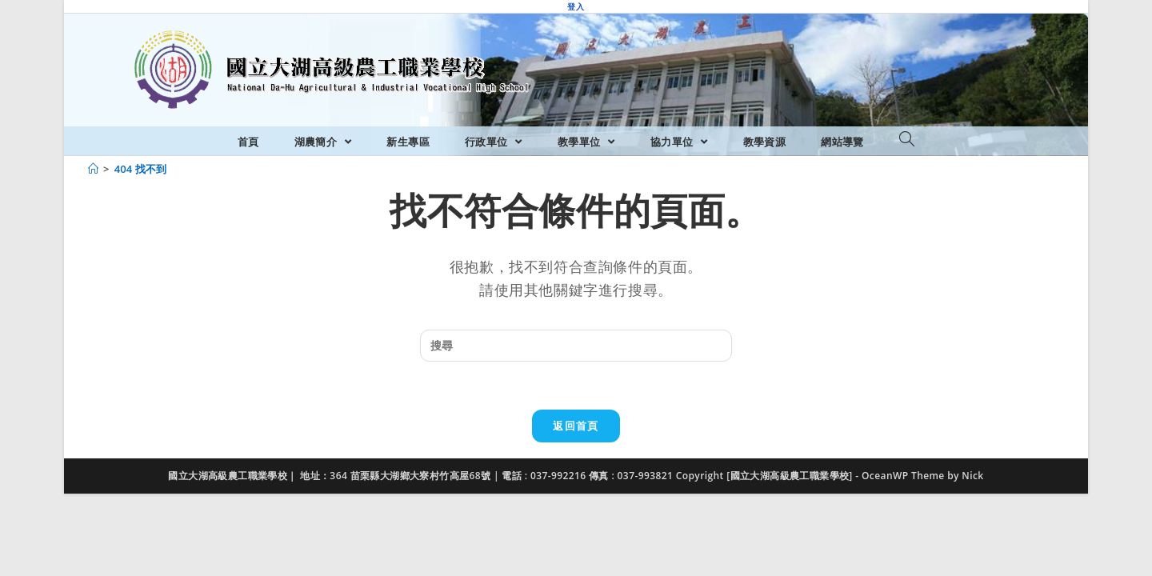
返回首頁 (575, 425)
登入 (575, 6)
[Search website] (907, 140)
